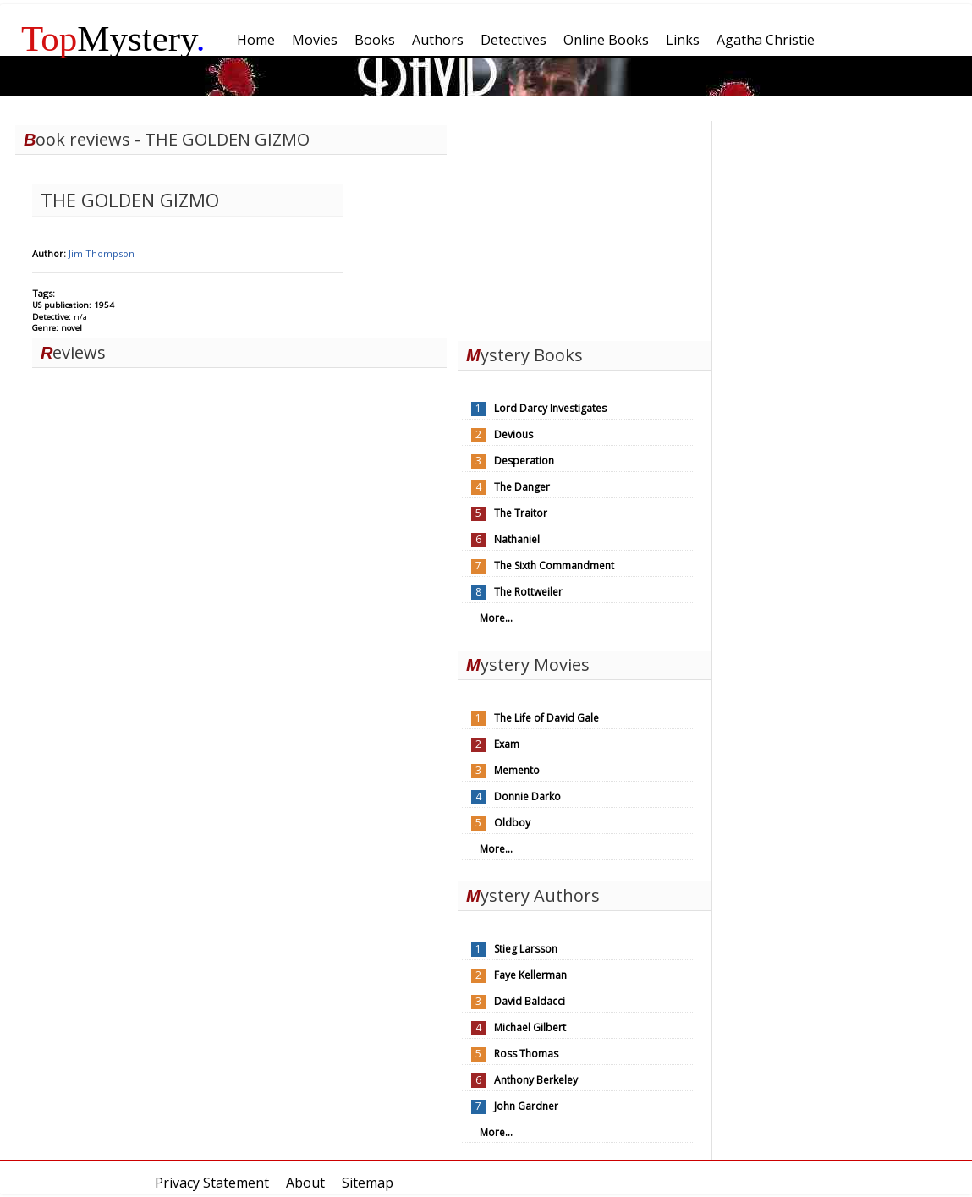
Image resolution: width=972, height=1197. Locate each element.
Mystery (113, 38)
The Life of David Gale (546, 718)
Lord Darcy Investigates (550, 408)
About (305, 1182)
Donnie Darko (527, 796)
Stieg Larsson (525, 949)
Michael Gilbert (530, 1027)
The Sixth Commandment (554, 565)
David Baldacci (529, 1001)
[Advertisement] (584, 226)
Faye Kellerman (530, 975)
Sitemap (367, 1182)
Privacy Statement (212, 1182)
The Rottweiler (528, 592)
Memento (517, 770)
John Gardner (526, 1106)
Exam (506, 744)
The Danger (522, 487)
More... (496, 618)
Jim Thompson (102, 253)
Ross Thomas (526, 1053)
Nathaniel (517, 539)
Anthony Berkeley (536, 1080)
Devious (513, 434)
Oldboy (512, 822)
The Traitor (520, 513)
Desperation (524, 460)
